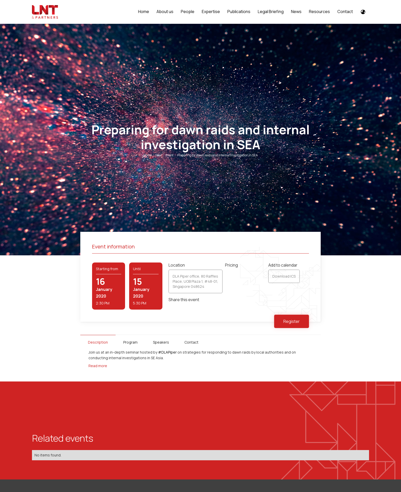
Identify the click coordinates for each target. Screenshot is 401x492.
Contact (345, 11)
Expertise (211, 11)
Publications (238, 11)
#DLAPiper (167, 352)
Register (291, 321)
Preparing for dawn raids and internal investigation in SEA (217, 155)
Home (143, 11)
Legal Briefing (271, 11)
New (158, 155)
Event (169, 155)
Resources (319, 11)
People (187, 11)
